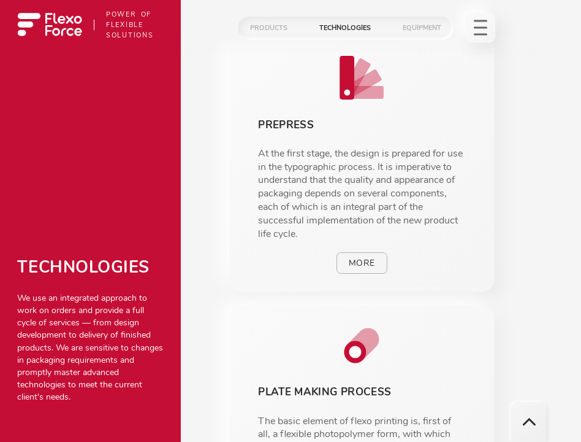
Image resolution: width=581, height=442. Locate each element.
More (361, 263)
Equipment (422, 28)
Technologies (345, 28)
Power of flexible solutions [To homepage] (129, 24)
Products (268, 28)
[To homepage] (49, 24)
